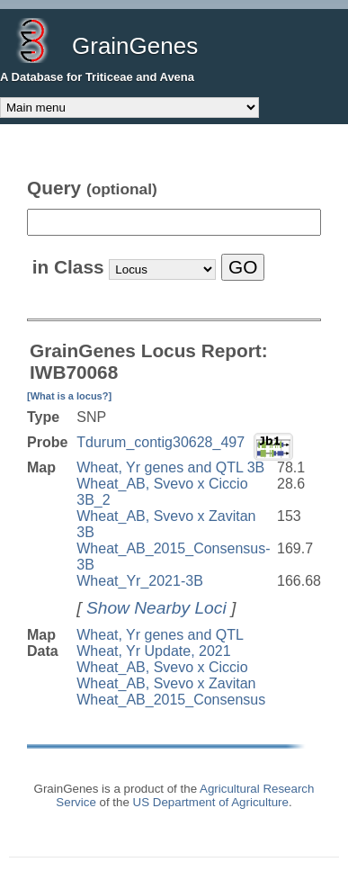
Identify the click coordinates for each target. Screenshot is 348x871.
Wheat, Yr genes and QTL (160, 634)
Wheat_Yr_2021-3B (139, 580)
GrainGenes (135, 45)
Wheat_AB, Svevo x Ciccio (161, 667)
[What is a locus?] (69, 396)
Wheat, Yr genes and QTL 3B (170, 467)
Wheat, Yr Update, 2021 (153, 651)
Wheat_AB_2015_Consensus (170, 699)
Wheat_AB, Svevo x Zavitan (165, 683)
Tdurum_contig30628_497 (160, 442)
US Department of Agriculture (211, 802)
